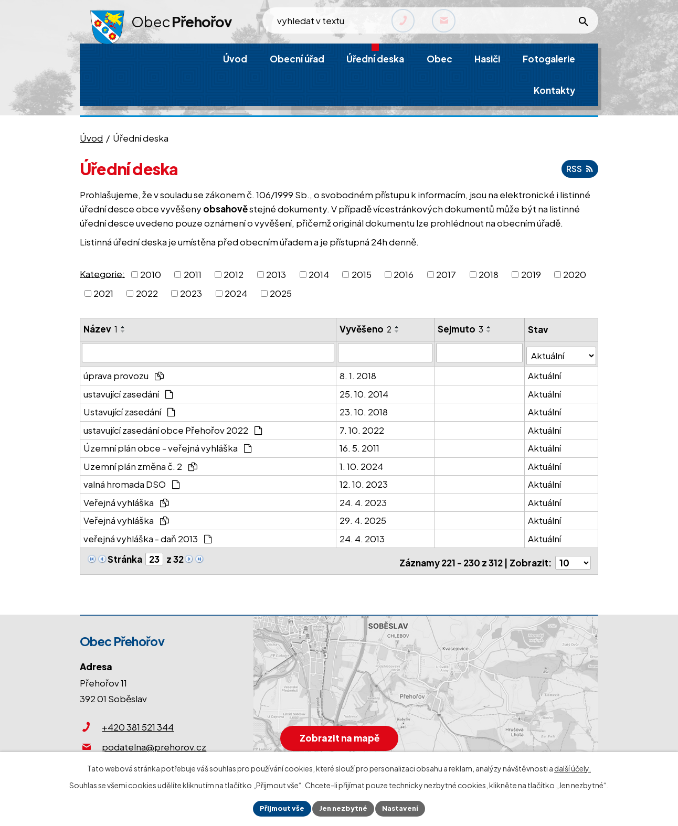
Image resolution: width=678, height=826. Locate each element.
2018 (489, 274)
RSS (578, 168)
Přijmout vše (278, 807)
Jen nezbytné (343, 807)
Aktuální (545, 372)
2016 (404, 274)
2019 (531, 274)
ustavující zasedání (128, 390)
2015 (362, 274)
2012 (233, 274)
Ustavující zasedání (129, 408)
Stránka (125, 556)
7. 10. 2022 (362, 427)
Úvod (91, 138)
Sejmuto (461, 329)
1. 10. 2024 (362, 463)
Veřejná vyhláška (126, 499)
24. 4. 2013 (362, 535)
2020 (574, 274)
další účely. (572, 766)
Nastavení (404, 807)
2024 (236, 293)
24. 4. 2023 (363, 499)
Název (100, 329)
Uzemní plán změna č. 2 (140, 463)
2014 (319, 274)
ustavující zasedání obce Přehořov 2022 (172, 427)
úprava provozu (123, 372)
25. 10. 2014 (364, 390)
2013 (276, 274)
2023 (191, 293)
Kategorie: (102, 273)
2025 (281, 293)
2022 (147, 293)
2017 (446, 274)
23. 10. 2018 (364, 408)
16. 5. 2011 (360, 444)
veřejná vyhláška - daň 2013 (147, 535)
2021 (103, 293)
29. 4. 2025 (363, 517)
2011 (193, 274)
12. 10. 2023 (364, 481)
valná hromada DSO (131, 481)
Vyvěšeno (366, 329)
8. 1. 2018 (358, 372)
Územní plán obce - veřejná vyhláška (167, 444)
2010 (150, 274)
